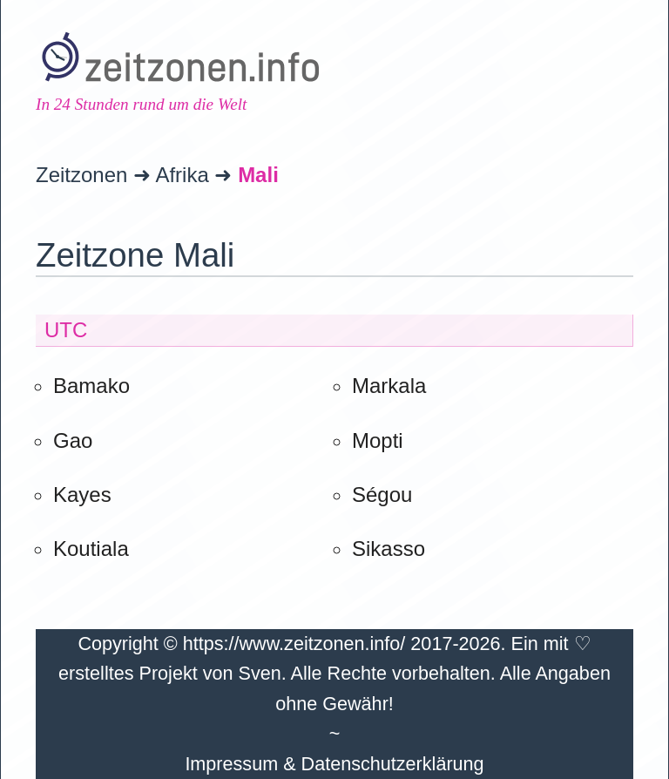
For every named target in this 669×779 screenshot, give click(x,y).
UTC (65, 330)
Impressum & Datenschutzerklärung (334, 764)
